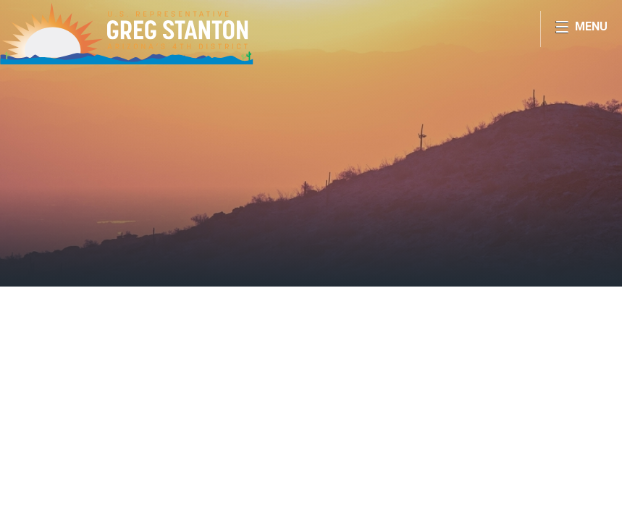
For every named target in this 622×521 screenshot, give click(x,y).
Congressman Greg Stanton (126, 33)
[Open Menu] (581, 29)
